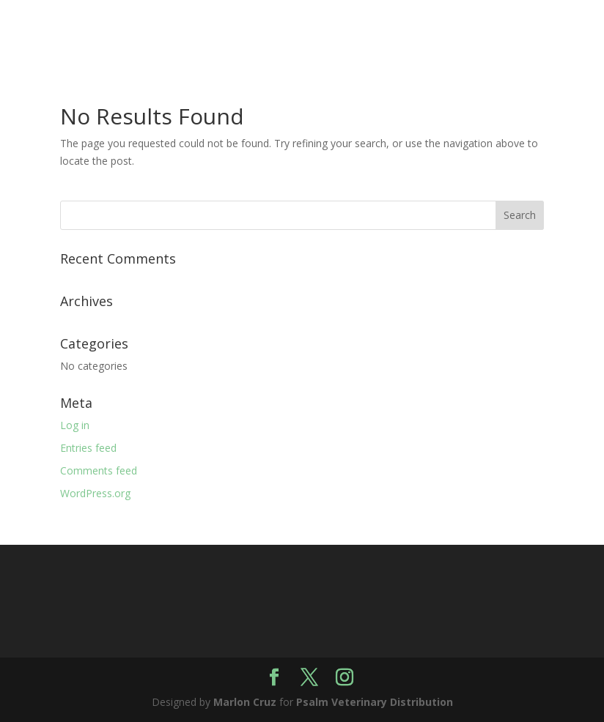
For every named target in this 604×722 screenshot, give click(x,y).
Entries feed (88, 448)
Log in (74, 425)
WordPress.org (95, 493)
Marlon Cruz (244, 702)
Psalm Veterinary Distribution (374, 702)
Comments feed (98, 470)
